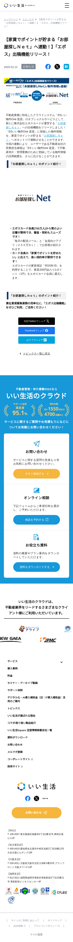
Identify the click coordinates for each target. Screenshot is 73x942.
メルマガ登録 (15, 752)
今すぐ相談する (34, 473)
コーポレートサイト (18, 759)
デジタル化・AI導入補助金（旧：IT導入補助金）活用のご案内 (36, 699)
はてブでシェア (36, 339)
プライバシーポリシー (47, 926)
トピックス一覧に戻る (36, 353)
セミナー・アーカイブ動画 (22, 683)
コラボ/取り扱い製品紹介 (21, 723)
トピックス (13, 708)
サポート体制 (15, 690)
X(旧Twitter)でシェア (36, 321)
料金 (9, 675)
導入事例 (12, 668)
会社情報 (19, 926)
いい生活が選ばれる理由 (21, 715)
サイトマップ (55, 920)
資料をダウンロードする (35, 566)
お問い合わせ (15, 744)
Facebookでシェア (36, 330)
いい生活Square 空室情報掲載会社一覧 (29, 730)
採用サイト (13, 766)
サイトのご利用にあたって (25, 920)
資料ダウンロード (17, 737)
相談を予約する (34, 519)
